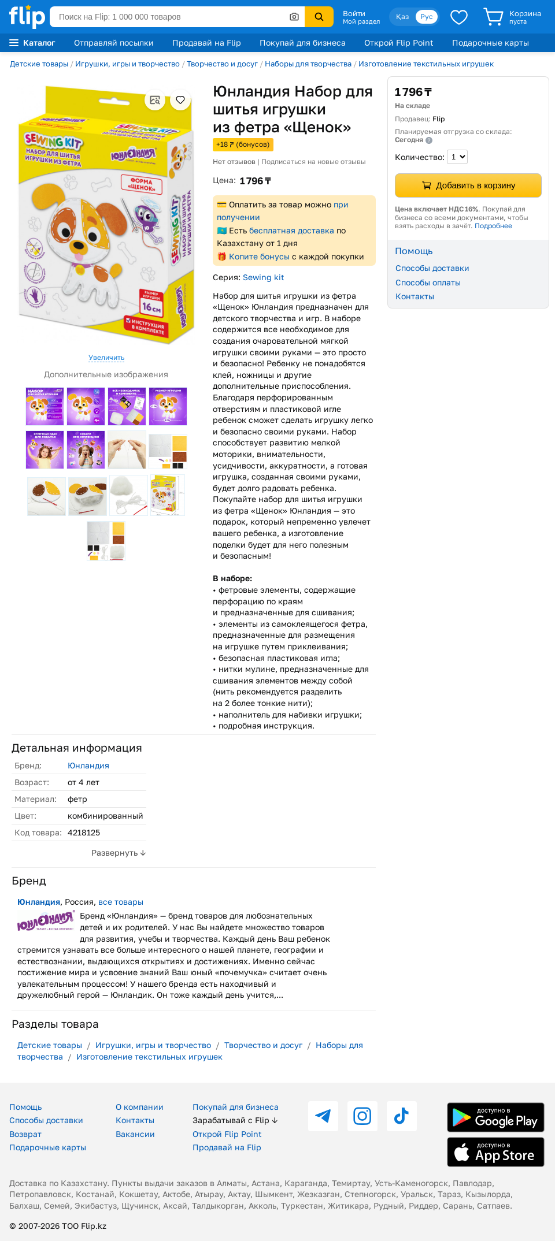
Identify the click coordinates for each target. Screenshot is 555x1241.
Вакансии (135, 1134)
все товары (120, 901)
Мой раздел (361, 21)
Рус (426, 16)
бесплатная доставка (291, 230)
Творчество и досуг (222, 63)
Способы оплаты (428, 282)
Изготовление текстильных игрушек (426, 63)
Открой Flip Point (399, 42)
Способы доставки (432, 268)
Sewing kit (263, 277)
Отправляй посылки (114, 42)
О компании (140, 1107)
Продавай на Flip (206, 42)
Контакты (414, 296)
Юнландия (88, 765)
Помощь (25, 1107)
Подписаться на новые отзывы (313, 161)
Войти (354, 13)
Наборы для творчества (308, 63)
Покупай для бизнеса (303, 42)
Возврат (25, 1134)
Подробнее (493, 225)
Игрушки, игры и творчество (127, 63)
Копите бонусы (259, 256)
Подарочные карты (490, 42)
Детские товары (39, 63)
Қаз (402, 16)
